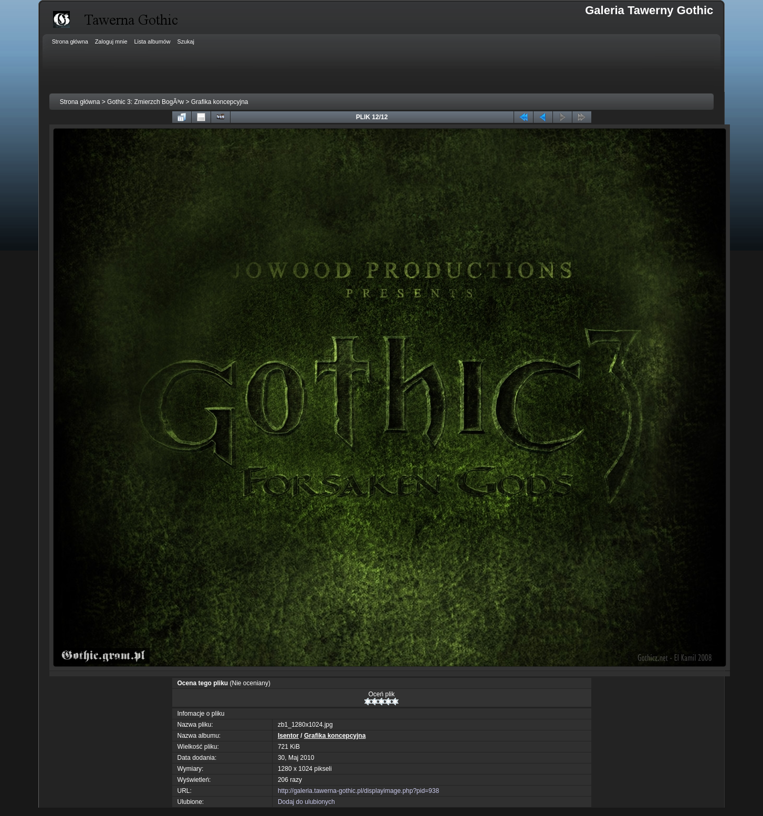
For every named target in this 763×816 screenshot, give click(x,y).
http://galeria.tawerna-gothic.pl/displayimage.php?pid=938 (358, 790)
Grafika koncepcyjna (219, 102)
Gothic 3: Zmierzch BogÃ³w (145, 102)
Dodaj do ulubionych (306, 801)
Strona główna (80, 102)
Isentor (288, 735)
